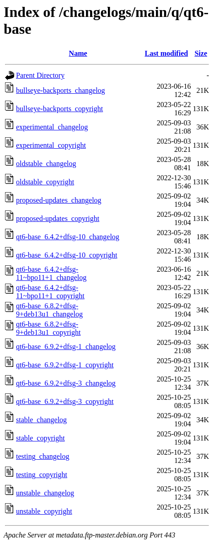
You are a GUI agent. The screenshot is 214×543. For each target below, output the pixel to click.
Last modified (166, 53)
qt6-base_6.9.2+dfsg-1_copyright (64, 365)
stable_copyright (40, 438)
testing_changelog (42, 456)
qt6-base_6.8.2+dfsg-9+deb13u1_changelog (49, 310)
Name (78, 53)
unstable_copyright (44, 511)
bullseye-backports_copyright (59, 109)
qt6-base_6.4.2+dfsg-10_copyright (66, 255)
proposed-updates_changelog (59, 200)
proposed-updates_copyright (57, 218)
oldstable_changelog (46, 163)
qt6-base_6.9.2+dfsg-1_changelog (66, 346)
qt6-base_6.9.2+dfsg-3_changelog (66, 383)
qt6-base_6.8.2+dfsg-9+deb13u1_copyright (48, 328)
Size (200, 53)
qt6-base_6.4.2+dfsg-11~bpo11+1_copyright (50, 292)
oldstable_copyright (45, 182)
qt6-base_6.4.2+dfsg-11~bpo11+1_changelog (51, 273)
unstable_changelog (45, 493)
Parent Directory (40, 75)
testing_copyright (41, 474)
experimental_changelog (52, 127)
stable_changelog (41, 420)
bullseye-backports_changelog (60, 90)
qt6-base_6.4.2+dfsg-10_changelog (67, 237)
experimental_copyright (51, 145)
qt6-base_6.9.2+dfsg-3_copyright (64, 401)
